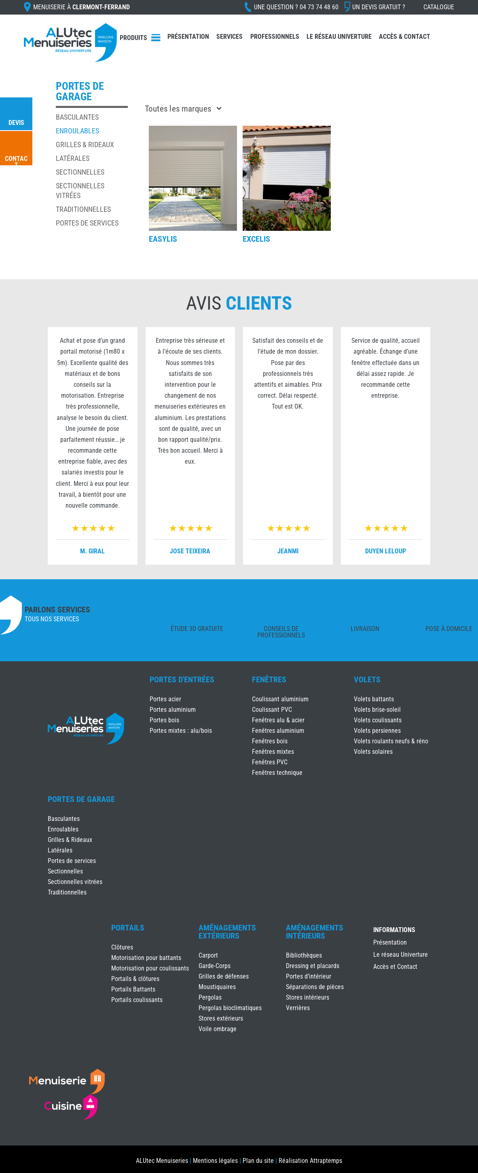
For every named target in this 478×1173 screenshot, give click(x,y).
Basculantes (77, 117)
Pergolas (210, 997)
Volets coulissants (378, 720)
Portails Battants (133, 989)
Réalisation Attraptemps (310, 1161)
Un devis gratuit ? (378, 7)
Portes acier (165, 699)
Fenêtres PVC (270, 762)
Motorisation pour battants (146, 958)
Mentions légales (215, 1161)
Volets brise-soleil (377, 709)
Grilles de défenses (224, 976)
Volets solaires (373, 751)
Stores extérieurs (221, 1018)
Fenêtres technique (277, 772)
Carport (208, 955)
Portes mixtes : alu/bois (181, 730)
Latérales (72, 158)
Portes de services (87, 223)
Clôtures (122, 947)
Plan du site (258, 1161)
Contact (16, 162)
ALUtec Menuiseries (162, 1161)
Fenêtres (269, 679)
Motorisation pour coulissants (150, 968)
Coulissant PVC (272, 709)
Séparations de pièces (315, 987)
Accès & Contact (404, 36)
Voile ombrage (218, 1029)
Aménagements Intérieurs (314, 932)
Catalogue (438, 7)
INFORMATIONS (394, 930)
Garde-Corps (215, 966)
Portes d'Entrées (182, 679)
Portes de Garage (81, 799)
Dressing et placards (312, 966)
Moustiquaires (217, 987)
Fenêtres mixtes (273, 751)
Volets (367, 679)
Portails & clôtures (135, 979)
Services (229, 36)
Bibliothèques (304, 955)
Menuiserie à (81, 7)
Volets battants (374, 699)
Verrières (298, 1008)
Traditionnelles (83, 209)
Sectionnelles (80, 172)
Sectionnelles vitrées (75, 882)
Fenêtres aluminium (278, 730)
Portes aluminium (173, 709)
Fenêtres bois (270, 741)
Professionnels (274, 36)
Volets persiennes (377, 730)
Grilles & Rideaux (85, 144)
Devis (16, 123)
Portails (127, 927)
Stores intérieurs (307, 997)
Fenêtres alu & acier (278, 720)
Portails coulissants (137, 1000)
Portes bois (164, 720)
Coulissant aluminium (280, 699)
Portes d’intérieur (308, 976)
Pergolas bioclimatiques (230, 1008)
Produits (133, 38)
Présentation (188, 36)
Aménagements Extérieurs (227, 932)
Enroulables (77, 131)
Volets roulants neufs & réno (391, 741)
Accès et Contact (395, 967)
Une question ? (296, 7)
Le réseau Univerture (339, 36)
